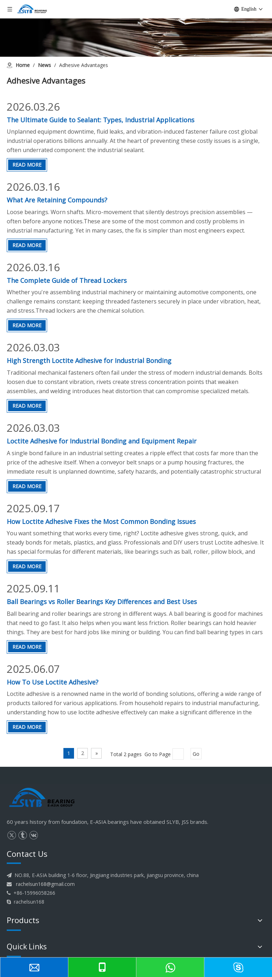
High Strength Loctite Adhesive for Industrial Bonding (89, 360)
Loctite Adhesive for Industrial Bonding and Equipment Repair (102, 441)
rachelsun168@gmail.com (45, 884)
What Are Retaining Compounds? (57, 200)
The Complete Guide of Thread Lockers (67, 280)
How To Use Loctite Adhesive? (52, 682)
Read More (26, 164)
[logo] (42, 798)
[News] (136, 28)
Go (196, 753)
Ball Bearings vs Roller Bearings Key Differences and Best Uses (102, 601)
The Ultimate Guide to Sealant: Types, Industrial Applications (100, 120)
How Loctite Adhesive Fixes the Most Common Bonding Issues (101, 521)
